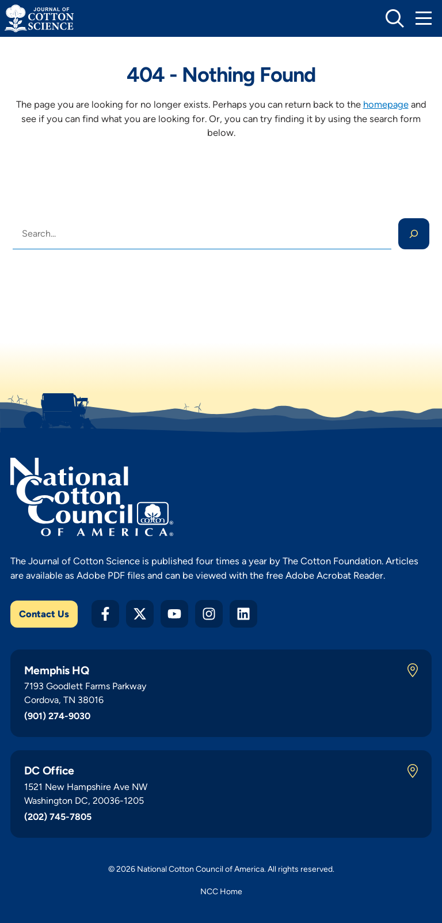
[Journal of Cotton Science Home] (39, 18)
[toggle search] (395, 18)
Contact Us (44, 614)
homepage (386, 104)
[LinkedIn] (243, 614)
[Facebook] (105, 614)
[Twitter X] (140, 614)
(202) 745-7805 (58, 816)
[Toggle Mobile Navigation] (423, 18)
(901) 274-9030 (57, 716)
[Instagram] (209, 614)
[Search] (413, 233)
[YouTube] (174, 614)
